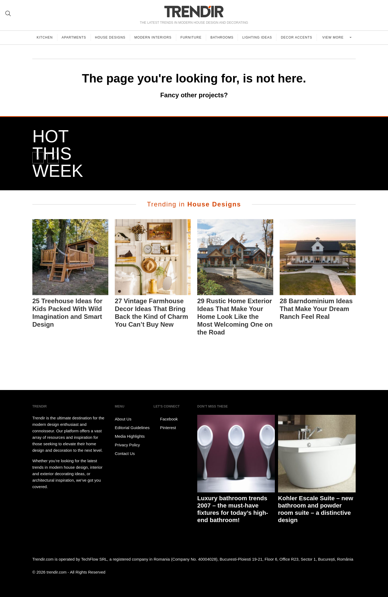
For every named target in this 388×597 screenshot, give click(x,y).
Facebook (166, 419)
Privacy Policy (127, 445)
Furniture (191, 37)
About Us (123, 419)
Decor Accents (296, 37)
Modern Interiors (153, 37)
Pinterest (165, 427)
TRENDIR (194, 11)
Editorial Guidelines (132, 427)
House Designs (110, 37)
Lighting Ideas (257, 37)
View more (333, 37)
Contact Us (125, 453)
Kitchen (45, 37)
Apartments (74, 37)
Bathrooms (221, 37)
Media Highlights (130, 436)
